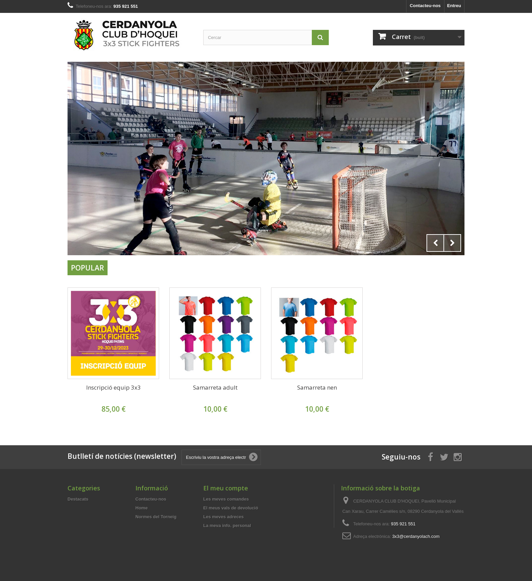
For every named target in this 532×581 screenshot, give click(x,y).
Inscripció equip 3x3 (113, 387)
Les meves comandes (226, 499)
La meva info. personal (227, 525)
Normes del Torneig (155, 516)
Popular (87, 268)
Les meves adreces (223, 516)
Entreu (454, 5)
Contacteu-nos (425, 5)
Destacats (78, 499)
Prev (435, 243)
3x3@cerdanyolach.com (416, 536)
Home (141, 507)
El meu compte (225, 488)
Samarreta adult (215, 387)
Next (452, 243)
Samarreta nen (317, 387)
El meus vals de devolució (230, 507)
